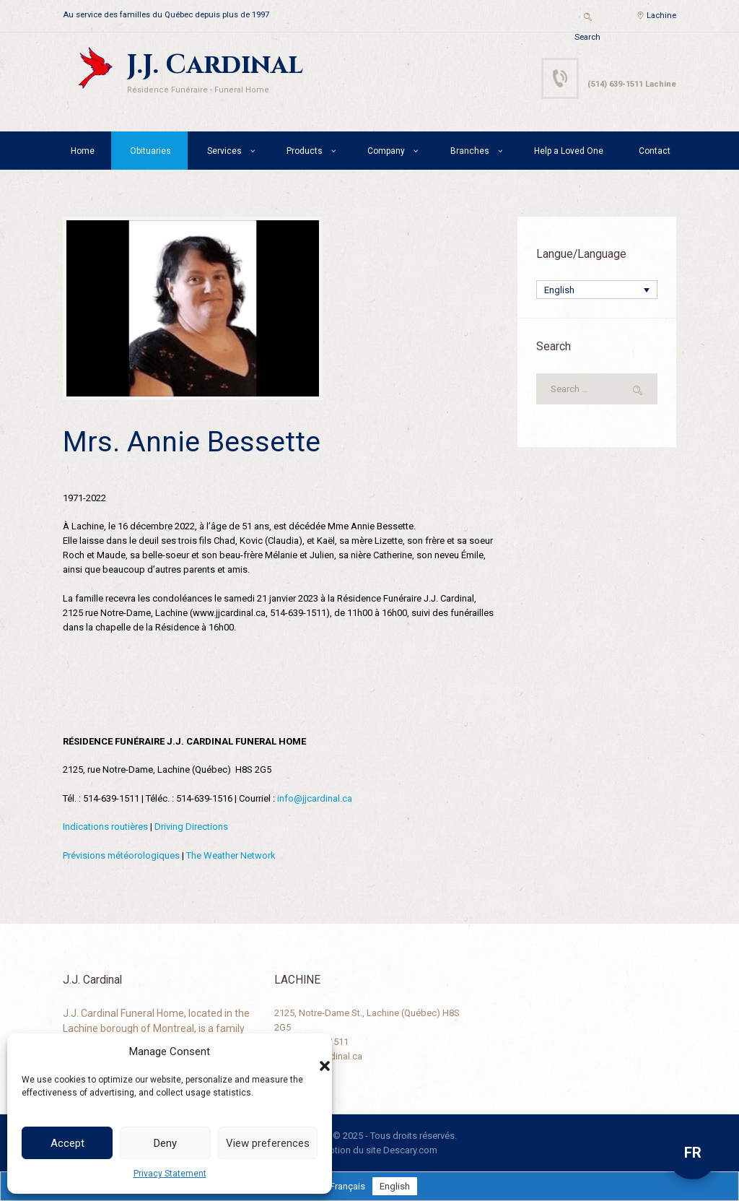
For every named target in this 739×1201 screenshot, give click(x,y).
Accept (67, 1143)
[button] (310, 1051)
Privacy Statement (170, 1174)
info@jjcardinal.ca (314, 798)
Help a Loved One (568, 151)
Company (386, 151)
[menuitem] (596, 289)
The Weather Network (231, 855)
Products (305, 151)
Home (83, 151)
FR (692, 1152)
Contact (654, 151)
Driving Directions (191, 826)
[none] (596, 289)
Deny (165, 1143)
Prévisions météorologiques (121, 855)
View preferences (268, 1143)
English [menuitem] (559, 290)
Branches (469, 151)
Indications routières (105, 826)
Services (224, 151)
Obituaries (150, 151)
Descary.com (410, 1150)
